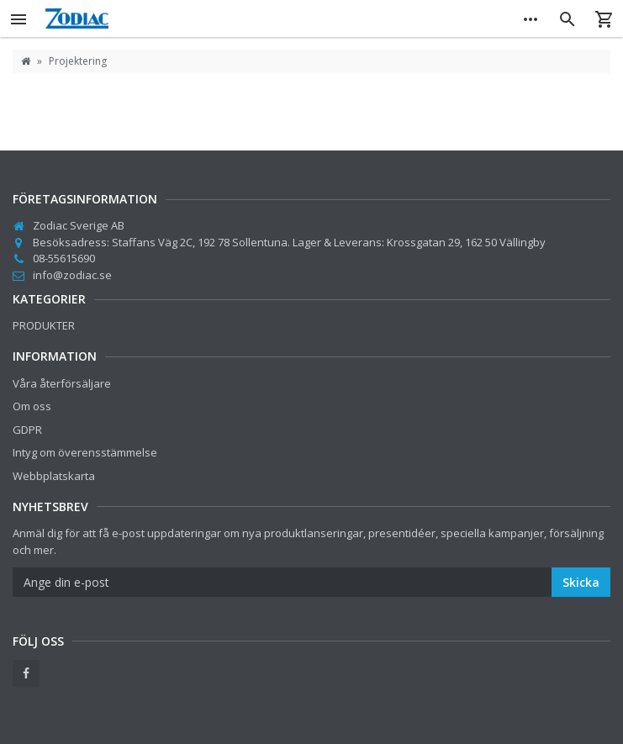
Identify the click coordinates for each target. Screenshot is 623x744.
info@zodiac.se (72, 274)
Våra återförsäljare (62, 383)
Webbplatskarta (54, 475)
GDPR (27, 429)
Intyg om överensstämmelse (85, 452)
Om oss (32, 406)
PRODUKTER (44, 325)
